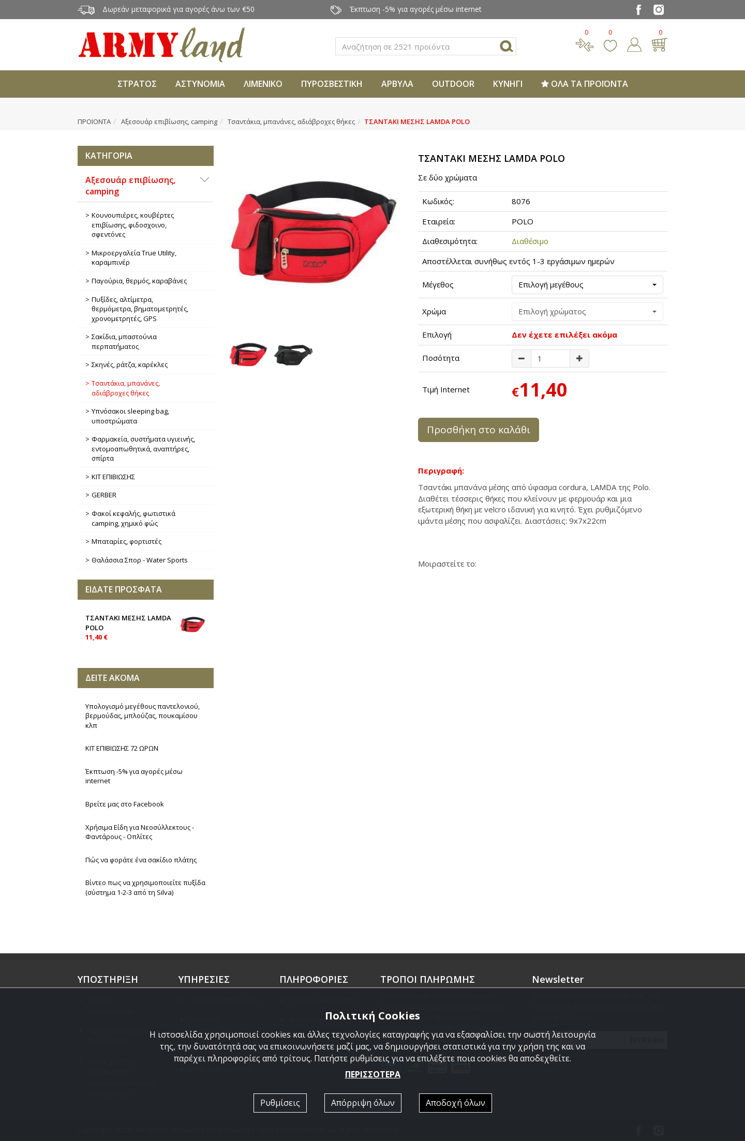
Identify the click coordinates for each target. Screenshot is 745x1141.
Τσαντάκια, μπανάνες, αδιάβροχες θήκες (291, 121)
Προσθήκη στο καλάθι (478, 429)
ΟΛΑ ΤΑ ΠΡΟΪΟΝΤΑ (584, 83)
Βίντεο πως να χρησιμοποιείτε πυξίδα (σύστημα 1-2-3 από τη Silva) (145, 887)
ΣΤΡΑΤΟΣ (137, 83)
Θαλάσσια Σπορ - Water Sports (140, 560)
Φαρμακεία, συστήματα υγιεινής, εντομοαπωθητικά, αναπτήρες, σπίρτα (143, 448)
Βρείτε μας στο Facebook (124, 804)
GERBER (104, 494)
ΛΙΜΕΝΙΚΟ (263, 83)
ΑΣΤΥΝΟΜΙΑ (200, 83)
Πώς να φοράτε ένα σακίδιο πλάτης (141, 859)
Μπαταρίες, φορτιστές (126, 541)
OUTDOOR (453, 83)
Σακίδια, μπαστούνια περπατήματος (124, 341)
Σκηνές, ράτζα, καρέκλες (130, 364)
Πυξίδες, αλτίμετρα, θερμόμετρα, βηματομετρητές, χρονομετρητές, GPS (140, 309)
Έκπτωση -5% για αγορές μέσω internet (134, 776)
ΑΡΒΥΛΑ (397, 83)
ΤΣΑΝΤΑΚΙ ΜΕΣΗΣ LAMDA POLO (145, 627)
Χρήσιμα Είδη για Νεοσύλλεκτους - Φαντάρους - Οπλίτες (139, 832)
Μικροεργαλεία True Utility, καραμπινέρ (134, 257)
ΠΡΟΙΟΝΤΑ (94, 121)
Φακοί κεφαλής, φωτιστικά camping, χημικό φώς (133, 518)
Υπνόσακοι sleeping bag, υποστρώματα (130, 415)
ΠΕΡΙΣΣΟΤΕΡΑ (372, 1074)
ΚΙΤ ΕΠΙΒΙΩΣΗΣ (113, 476)
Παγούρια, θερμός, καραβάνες (139, 280)
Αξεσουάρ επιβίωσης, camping (169, 121)
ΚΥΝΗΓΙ (508, 83)
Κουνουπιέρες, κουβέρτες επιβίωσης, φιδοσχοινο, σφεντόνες (133, 224)
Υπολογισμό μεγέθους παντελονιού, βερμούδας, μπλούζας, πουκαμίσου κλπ (142, 716)
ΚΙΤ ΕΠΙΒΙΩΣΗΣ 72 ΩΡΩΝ (121, 748)
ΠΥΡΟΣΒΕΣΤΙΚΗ (332, 83)
